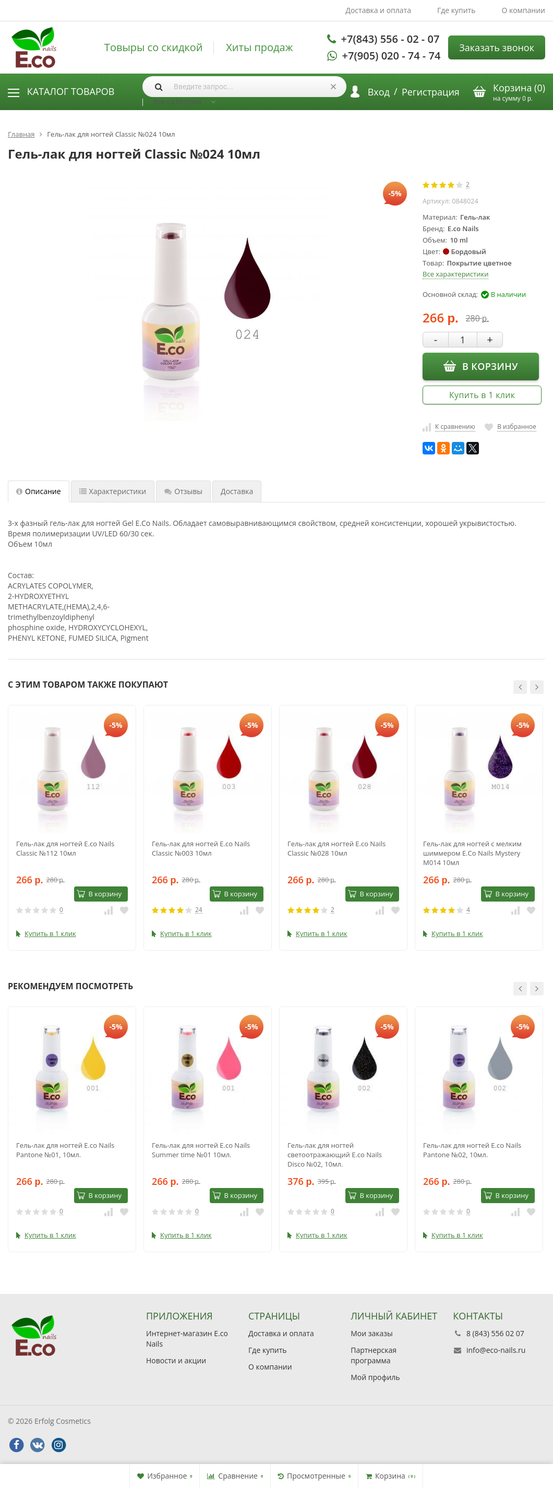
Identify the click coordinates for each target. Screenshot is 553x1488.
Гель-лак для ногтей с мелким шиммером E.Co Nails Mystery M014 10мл (472, 853)
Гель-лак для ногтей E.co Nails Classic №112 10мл (65, 848)
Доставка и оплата (378, 10)
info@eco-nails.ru (495, 1350)
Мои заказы (372, 1333)
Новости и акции (176, 1360)
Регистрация (431, 92)
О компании (523, 10)
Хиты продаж (259, 47)
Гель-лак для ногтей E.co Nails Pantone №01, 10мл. (65, 1150)
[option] (72, 827)
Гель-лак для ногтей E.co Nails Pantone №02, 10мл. (472, 1150)
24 (198, 910)
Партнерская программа (373, 1355)
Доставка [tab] (237, 491)
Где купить (456, 10)
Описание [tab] (38, 491)
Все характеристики (455, 274)
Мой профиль (375, 1377)
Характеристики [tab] (113, 491)
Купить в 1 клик (482, 395)
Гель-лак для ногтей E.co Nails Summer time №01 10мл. (201, 1150)
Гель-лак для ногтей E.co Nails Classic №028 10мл (336, 848)
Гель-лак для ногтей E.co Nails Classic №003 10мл (201, 848)
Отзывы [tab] (183, 491)
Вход (379, 92)
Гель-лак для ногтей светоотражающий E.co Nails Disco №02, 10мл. (334, 1155)
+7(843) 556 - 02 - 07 (390, 39)
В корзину (480, 365)
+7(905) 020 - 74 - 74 (391, 56)
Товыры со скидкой (153, 47)
